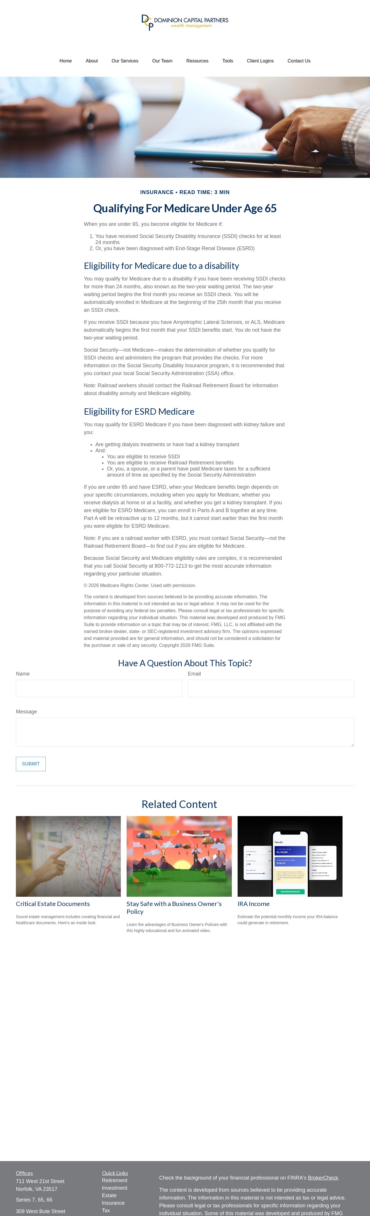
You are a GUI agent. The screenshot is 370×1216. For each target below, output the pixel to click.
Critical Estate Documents (53, 903)
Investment (114, 1188)
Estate (109, 1195)
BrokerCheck (323, 1178)
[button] (66, 61)
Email (194, 674)
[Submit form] (31, 764)
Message (26, 712)
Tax (106, 1210)
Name (23, 674)
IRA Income (254, 903)
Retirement (114, 1180)
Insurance (113, 1203)
